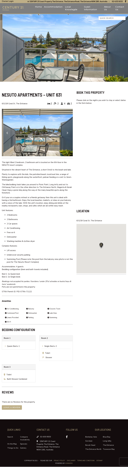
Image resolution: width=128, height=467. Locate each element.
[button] (7, 133)
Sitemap (99, 461)
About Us (107, 8)
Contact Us (119, 8)
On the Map (12, 444)
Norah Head (90, 445)
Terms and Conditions (86, 461)
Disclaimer (71, 461)
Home (38, 7)
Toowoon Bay (109, 450)
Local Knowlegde (71, 8)
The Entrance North (93, 450)
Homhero (69, 464)
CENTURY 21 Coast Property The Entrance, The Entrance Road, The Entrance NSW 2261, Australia (69, 1)
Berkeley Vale (91, 437)
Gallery (23, 448)
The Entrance (108, 445)
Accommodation (53, 7)
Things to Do (12, 448)
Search (10, 437)
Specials (23, 444)
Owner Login (8, 1)
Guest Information (90, 8)
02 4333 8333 (117, 1)
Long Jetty (107, 441)
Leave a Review (12, 407)
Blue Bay (106, 437)
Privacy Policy (59, 461)
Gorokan (88, 441)
